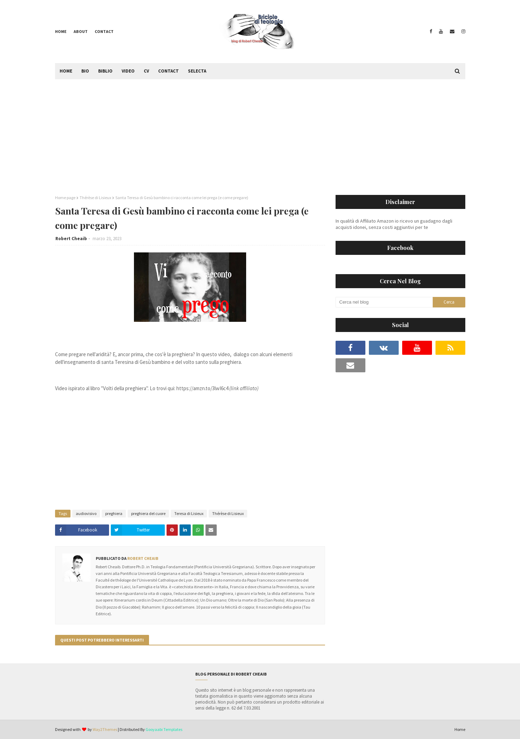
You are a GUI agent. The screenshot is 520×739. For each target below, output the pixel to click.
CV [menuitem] (146, 71)
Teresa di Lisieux (188, 513)
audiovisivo (86, 513)
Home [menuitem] (66, 71)
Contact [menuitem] (168, 71)
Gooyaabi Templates (164, 729)
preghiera (113, 513)
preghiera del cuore (148, 513)
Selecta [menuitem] (197, 71)
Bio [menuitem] (85, 71)
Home (61, 31)
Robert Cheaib (71, 239)
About (81, 31)
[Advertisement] (260, 132)
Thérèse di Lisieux (95, 197)
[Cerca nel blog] (384, 302)
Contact (104, 31)
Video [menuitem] (128, 71)
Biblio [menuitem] (105, 71)
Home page (65, 197)
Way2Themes (105, 729)
